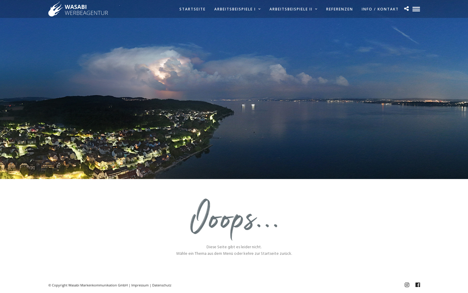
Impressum (140, 285)
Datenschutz (161, 285)
